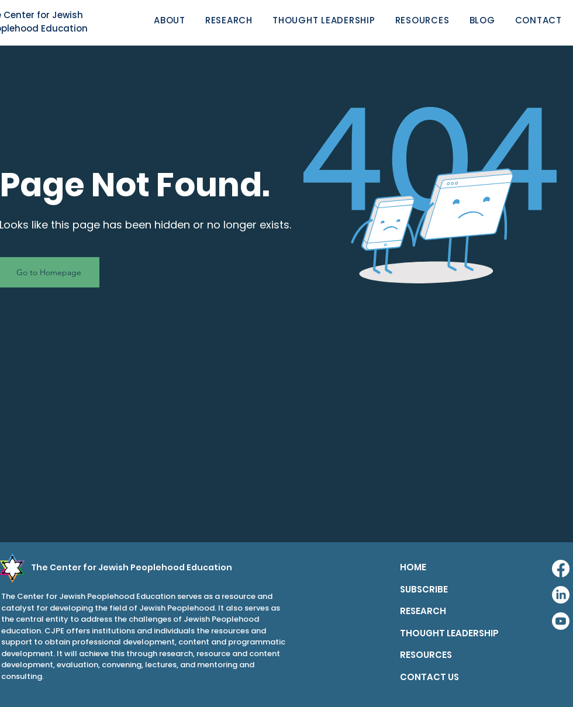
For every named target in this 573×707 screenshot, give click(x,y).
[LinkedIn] (560, 595)
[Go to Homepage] (49, 272)
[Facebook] (560, 568)
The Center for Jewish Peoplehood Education (131, 567)
